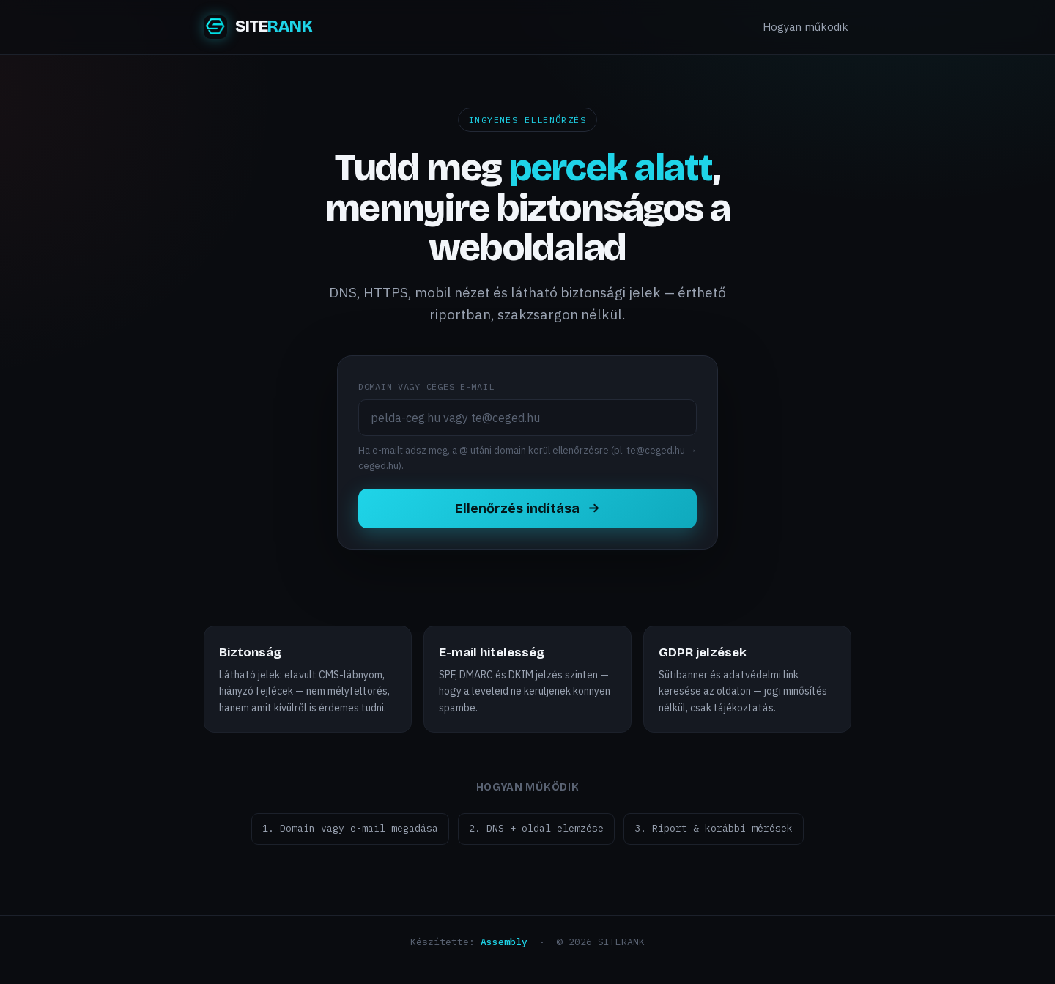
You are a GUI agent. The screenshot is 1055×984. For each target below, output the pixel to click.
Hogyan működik (805, 27)
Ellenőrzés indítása (528, 508)
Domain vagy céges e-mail (426, 386)
